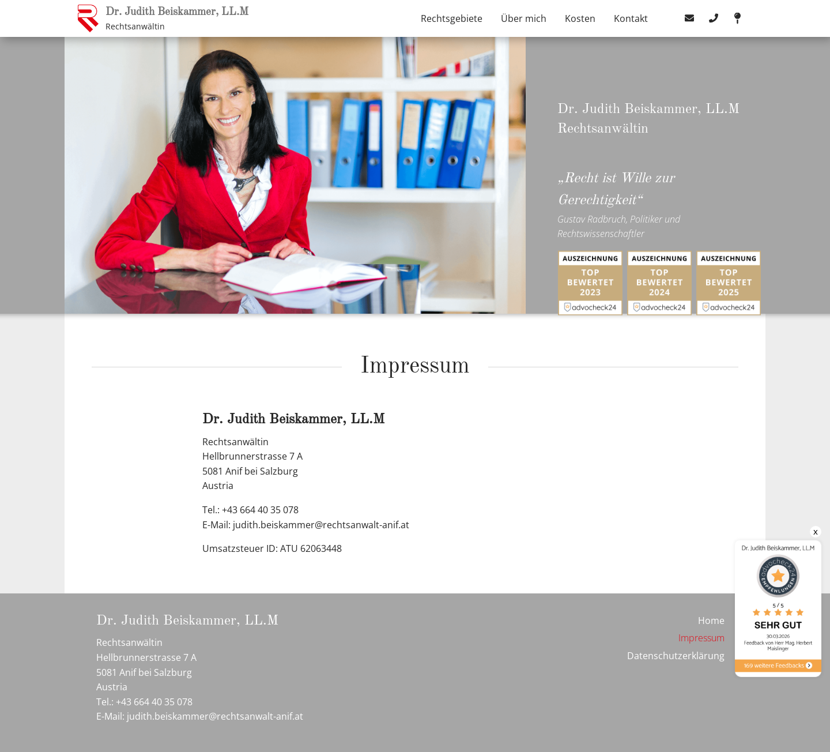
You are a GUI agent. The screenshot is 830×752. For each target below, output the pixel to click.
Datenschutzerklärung (676, 655)
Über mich (523, 18)
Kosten (580, 18)
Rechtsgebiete (451, 18)
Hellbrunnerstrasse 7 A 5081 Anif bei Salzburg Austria (252, 471)
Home (711, 620)
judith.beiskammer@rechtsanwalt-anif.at (321, 524)
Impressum (701, 637)
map (738, 18)
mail (689, 18)
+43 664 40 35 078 (154, 701)
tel (713, 18)
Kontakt (631, 18)
